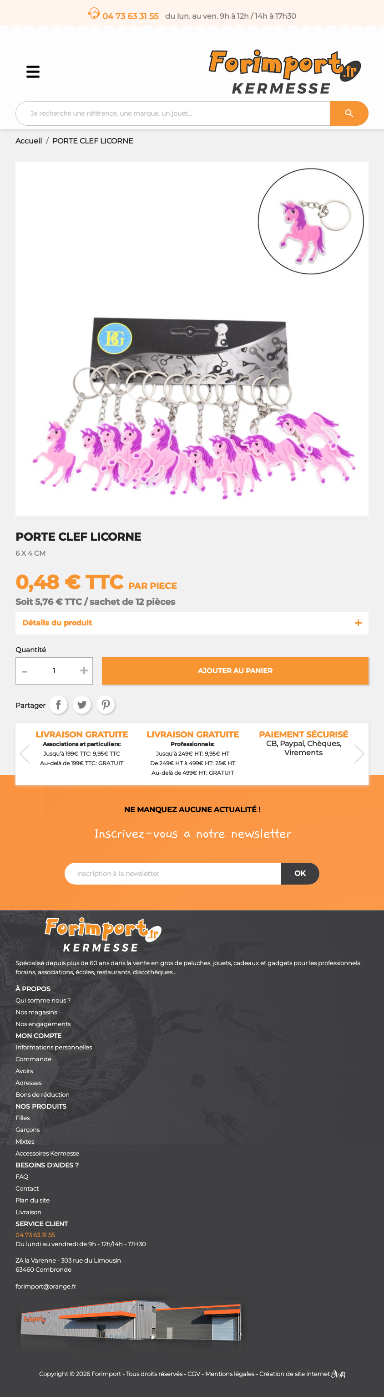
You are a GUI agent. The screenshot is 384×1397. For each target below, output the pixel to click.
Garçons (27, 1129)
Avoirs (24, 1071)
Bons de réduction (42, 1094)
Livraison (28, 1212)
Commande (33, 1059)
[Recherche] (192, 113)
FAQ (21, 1176)
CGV (193, 1374)
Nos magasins (36, 1012)
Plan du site (32, 1200)
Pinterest (105, 705)
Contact (27, 1188)
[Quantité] (54, 671)
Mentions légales (229, 1374)
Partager (58, 705)
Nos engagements (43, 1024)
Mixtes (24, 1141)
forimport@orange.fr (45, 1286)
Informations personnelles (53, 1047)
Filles (22, 1118)
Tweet (82, 705)
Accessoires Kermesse (47, 1153)
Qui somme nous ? (43, 1000)
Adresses (28, 1083)
